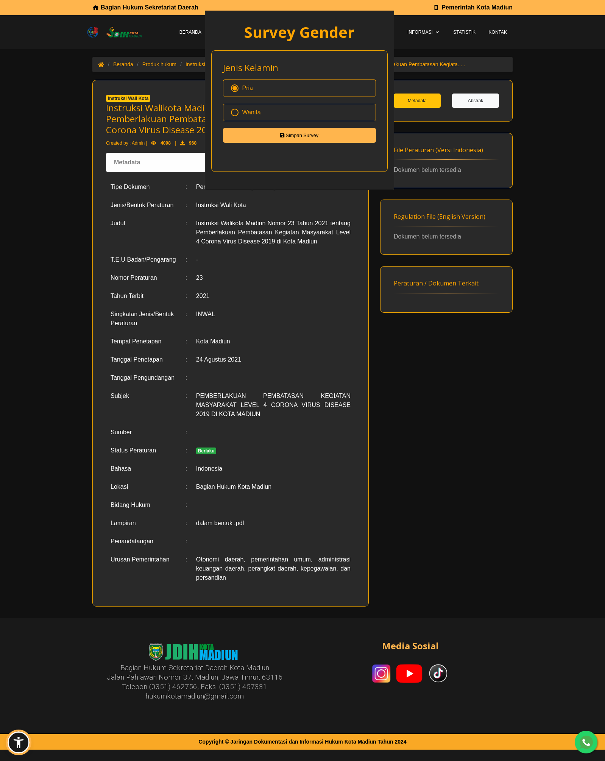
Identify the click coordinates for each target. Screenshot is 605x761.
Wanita (246, 112)
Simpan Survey (299, 135)
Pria (242, 88)
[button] (19, 742)
